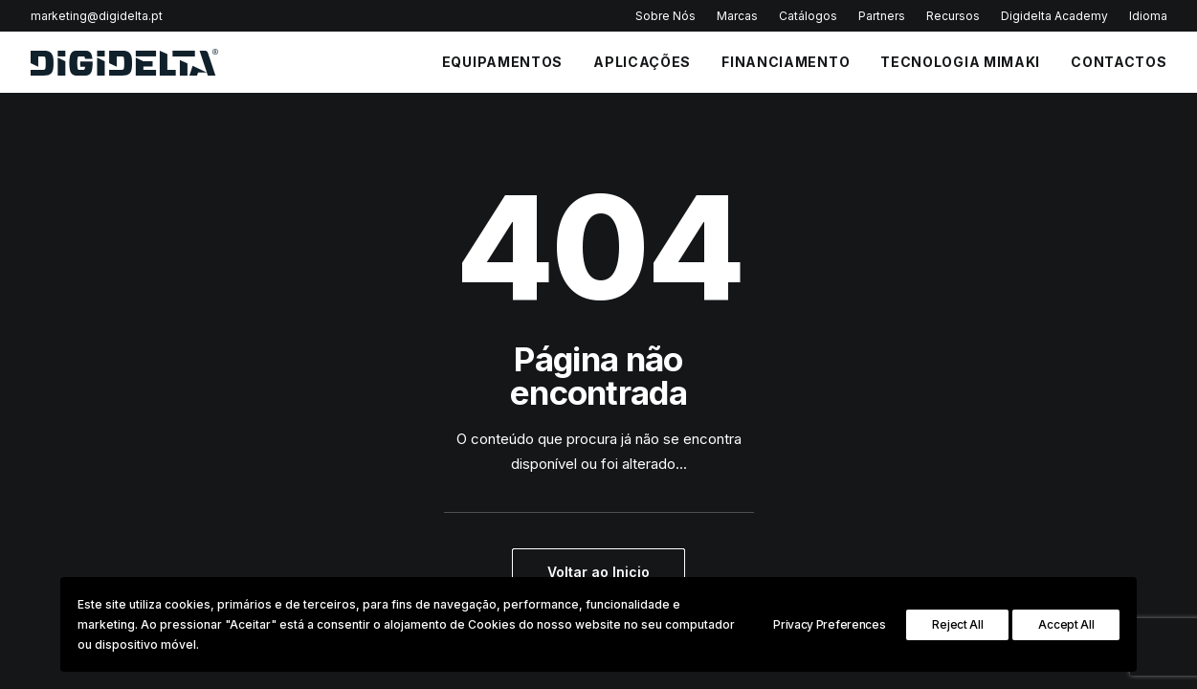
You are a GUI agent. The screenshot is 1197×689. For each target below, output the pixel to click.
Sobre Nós (665, 16)
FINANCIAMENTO (785, 62)
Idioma (1148, 16)
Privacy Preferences (829, 624)
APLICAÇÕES (642, 62)
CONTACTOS (1118, 62)
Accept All (1066, 624)
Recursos (953, 16)
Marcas (737, 16)
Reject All (957, 624)
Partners (881, 16)
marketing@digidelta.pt (97, 16)
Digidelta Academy (1054, 16)
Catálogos (808, 16)
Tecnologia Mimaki (960, 62)
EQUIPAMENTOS (502, 62)
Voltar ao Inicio (598, 572)
